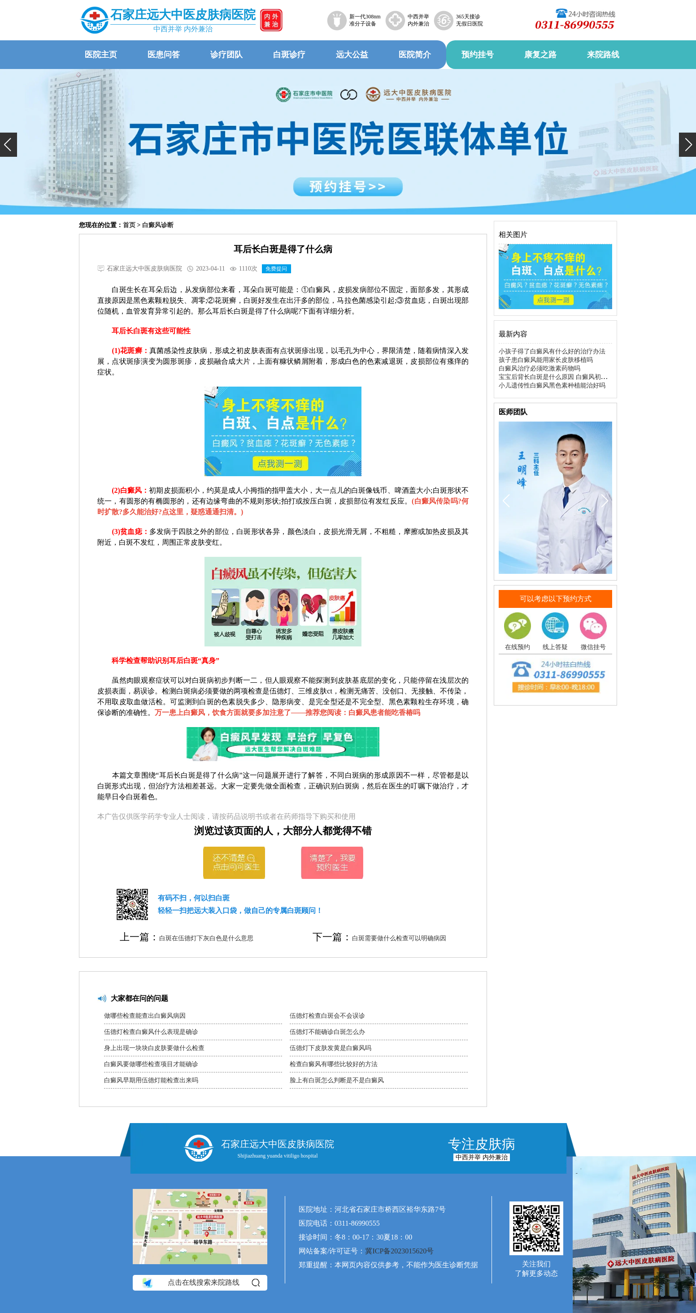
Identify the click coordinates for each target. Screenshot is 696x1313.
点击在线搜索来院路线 (200, 1282)
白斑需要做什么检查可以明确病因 (399, 938)
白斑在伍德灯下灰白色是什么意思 (206, 938)
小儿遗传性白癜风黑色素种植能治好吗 (552, 385)
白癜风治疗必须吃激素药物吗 (539, 368)
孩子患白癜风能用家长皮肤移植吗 (546, 360)
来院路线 (603, 54)
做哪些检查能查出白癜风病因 (145, 1015)
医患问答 (164, 54)
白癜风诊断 (158, 225)
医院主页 (101, 54)
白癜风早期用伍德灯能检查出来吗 (151, 1080)
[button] (8, 145)
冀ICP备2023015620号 (399, 1251)
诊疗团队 (226, 54)
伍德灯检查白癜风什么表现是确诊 (151, 1032)
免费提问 (276, 269)
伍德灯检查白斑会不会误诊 (327, 1015)
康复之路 (540, 54)
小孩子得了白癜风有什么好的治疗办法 (552, 351)
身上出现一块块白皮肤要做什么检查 (154, 1048)
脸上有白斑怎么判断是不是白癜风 (337, 1080)
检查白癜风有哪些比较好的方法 (334, 1064)
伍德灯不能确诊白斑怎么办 (327, 1032)
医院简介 (415, 54)
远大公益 (352, 54)
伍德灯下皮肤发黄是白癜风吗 (330, 1048)
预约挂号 (477, 54)
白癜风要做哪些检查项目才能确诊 (151, 1064)
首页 (129, 225)
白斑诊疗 (289, 54)
